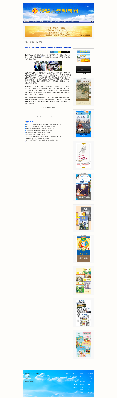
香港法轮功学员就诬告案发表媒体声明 (35, 134)
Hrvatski (82, 378)
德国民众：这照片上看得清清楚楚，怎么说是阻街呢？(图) (40, 126)
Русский (90, 376)
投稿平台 (27, 378)
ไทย (89, 384)
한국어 (81, 389)
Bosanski (75, 376)
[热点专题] (34, 22)
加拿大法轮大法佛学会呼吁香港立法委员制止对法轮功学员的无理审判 (43, 124)
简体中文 (68, 376)
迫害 (42, 57)
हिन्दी (81, 376)
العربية (74, 373)
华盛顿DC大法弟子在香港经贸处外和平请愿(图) (37, 138)
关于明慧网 (27, 376)
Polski (81, 392)
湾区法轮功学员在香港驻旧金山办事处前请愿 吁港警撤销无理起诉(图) (43, 136)
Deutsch (75, 381)
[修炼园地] (49, 22)
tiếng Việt (90, 392)
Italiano (81, 384)
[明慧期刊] (42, 22)
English (75, 384)
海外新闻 (39, 42)
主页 (25, 42)
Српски (89, 381)
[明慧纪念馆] (65, 22)
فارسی (74, 389)
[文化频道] (57, 22)
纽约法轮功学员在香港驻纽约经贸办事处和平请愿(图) (39, 130)
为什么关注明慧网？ (30, 381)
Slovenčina (90, 378)
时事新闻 (32, 42)
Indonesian (82, 381)
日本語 (81, 387)
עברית (81, 373)
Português (90, 373)
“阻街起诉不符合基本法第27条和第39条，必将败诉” (38, 132)
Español (75, 387)
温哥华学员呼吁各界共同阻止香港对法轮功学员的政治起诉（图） (42, 140)
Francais (75, 392)
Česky (74, 378)
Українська (90, 389)
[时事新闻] (26, 22)
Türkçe (89, 387)
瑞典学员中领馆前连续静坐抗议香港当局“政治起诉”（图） (40, 128)
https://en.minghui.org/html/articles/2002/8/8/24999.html (42, 116)
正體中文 (68, 373)
